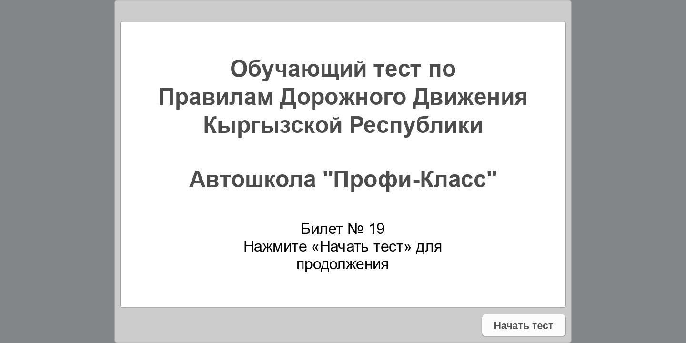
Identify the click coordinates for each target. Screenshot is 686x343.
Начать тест (523, 325)
